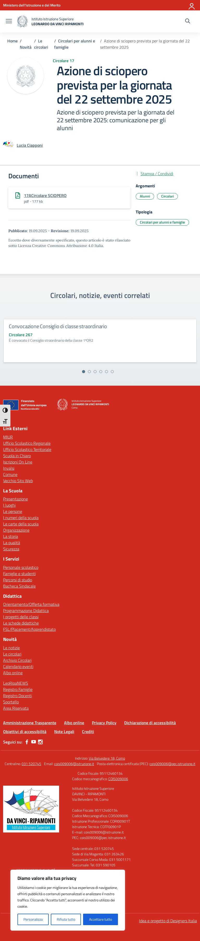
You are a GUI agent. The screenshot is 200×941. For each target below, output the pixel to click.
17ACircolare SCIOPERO (45, 195)
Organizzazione (16, 530)
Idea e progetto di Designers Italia (168, 921)
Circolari (167, 196)
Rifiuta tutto (66, 919)
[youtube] (33, 742)
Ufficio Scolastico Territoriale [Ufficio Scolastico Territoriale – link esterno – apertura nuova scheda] (27, 449)
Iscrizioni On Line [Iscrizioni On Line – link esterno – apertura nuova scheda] (17, 462)
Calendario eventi (18, 666)
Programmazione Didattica (26, 610)
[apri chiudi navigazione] (9, 21)
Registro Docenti (17, 695)
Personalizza (33, 919)
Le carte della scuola (21, 524)
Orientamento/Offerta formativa (31, 604)
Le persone (12, 511)
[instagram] (40, 742)
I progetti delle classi (21, 617)
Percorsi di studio (17, 580)
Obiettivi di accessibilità (24, 731)
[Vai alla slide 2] (89, 371)
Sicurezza (11, 549)
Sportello (11, 702)
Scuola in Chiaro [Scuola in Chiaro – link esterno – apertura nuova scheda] (17, 456)
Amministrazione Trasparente (29, 723)
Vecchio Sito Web (18, 481)
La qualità (11, 542)
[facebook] (26, 742)
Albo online (13, 673)
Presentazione (15, 499)
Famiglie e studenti (19, 573)
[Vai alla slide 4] (100, 371)
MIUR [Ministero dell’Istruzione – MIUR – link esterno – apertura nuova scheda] (8, 437)
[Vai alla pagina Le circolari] (41, 44)
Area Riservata (16, 708)
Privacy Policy (104, 723)
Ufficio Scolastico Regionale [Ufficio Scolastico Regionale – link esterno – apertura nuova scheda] (27, 443)
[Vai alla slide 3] (95, 371)
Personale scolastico (20, 567)
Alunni (145, 196)
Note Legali (64, 731)
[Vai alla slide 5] (106, 371)
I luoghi (9, 505)
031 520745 (31, 763)
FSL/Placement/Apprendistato (29, 629)
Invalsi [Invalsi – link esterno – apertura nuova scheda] (8, 468)
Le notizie (11, 648)
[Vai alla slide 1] (83, 371)
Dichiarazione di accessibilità (150, 723)
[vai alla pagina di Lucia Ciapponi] (30, 145)
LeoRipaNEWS (15, 683)
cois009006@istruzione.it (74, 763)
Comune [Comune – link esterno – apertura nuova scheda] (10, 474)
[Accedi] (192, 5)
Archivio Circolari (17, 660)
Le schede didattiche (21, 623)
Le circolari (12, 654)
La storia (10, 536)
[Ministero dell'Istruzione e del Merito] (31, 5)
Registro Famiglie (18, 689)
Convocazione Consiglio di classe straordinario (58, 326)
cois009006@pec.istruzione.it (172, 763)
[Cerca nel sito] (188, 21)
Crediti (88, 731)
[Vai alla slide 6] (112, 371)
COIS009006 (118, 778)
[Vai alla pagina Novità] (26, 47)
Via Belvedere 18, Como (107, 758)
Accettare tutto (100, 919)
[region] (67, 900)
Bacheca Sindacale (19, 586)
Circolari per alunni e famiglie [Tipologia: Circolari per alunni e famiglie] (162, 222)
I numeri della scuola (21, 517)
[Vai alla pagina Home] (12, 41)
